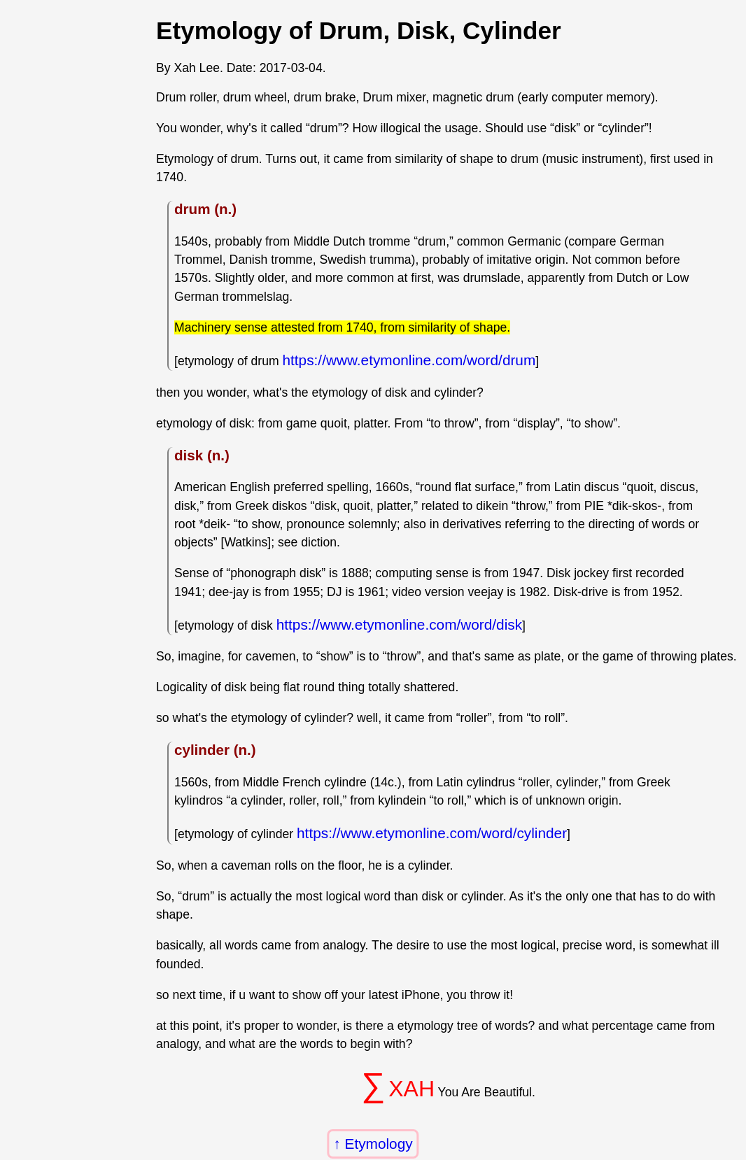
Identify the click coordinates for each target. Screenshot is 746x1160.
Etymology (379, 1144)
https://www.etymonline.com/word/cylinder (432, 833)
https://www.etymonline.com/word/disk (399, 624)
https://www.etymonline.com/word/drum (409, 360)
